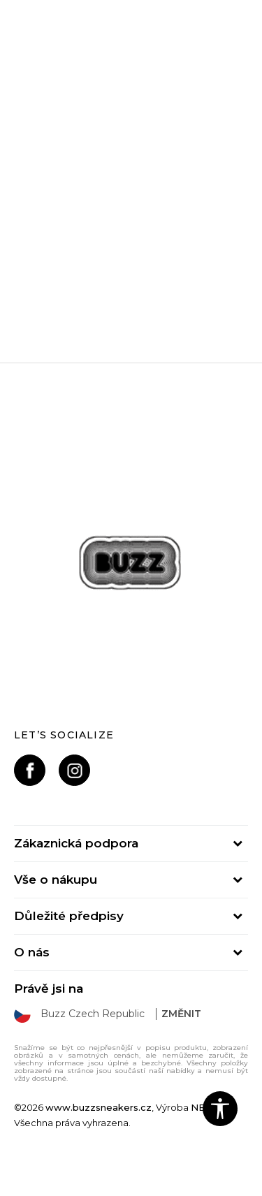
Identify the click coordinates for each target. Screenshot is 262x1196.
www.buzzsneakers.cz (98, 1107)
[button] (220, 1108)
